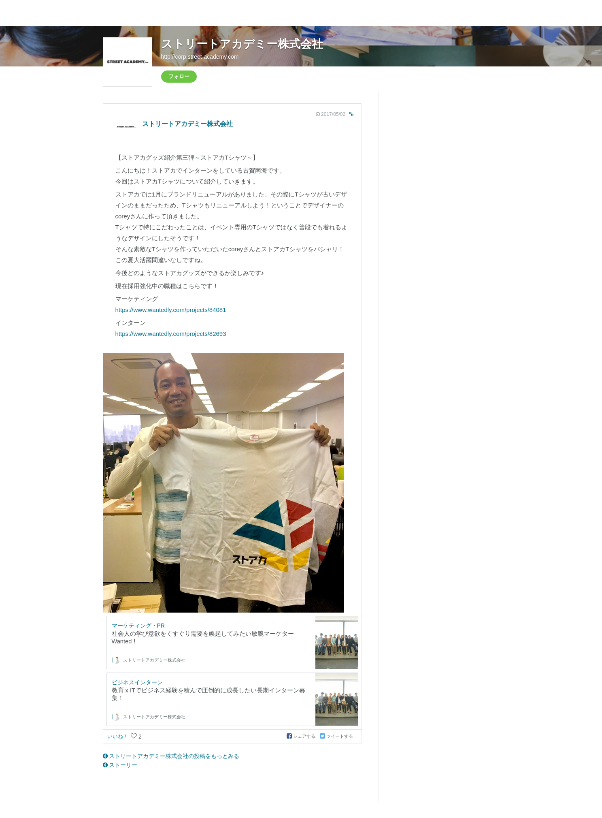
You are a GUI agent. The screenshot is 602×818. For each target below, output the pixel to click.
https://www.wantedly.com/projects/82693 (170, 333)
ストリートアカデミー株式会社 (242, 44)
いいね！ (118, 736)
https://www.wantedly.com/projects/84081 (170, 309)
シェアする (302, 736)
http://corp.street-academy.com (200, 56)
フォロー (178, 76)
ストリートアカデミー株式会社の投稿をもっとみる (171, 756)
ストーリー (120, 765)
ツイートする (336, 736)
